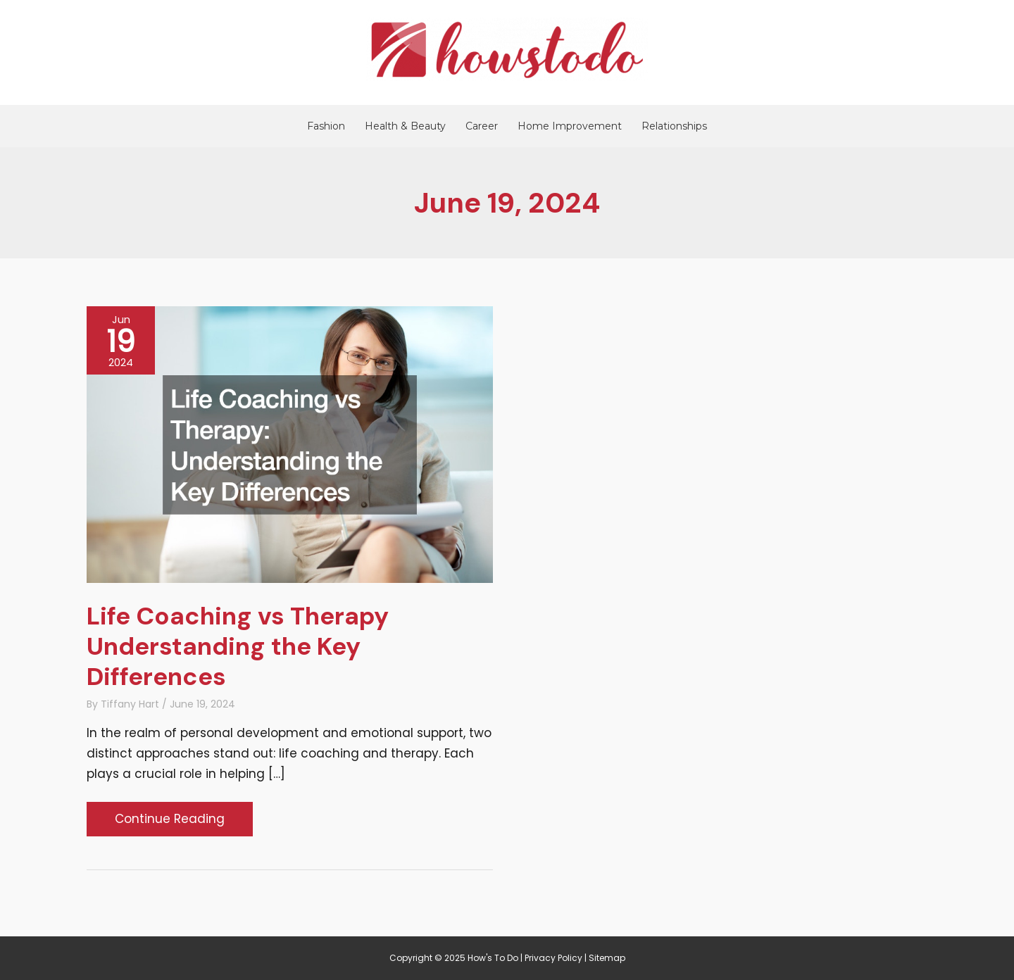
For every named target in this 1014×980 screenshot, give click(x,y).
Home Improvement (570, 126)
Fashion (326, 126)
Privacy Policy (553, 958)
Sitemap (607, 958)
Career (481, 126)
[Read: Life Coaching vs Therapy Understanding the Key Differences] (290, 443)
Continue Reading (169, 822)
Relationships (674, 126)
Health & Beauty (405, 126)
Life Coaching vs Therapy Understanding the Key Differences (238, 646)
